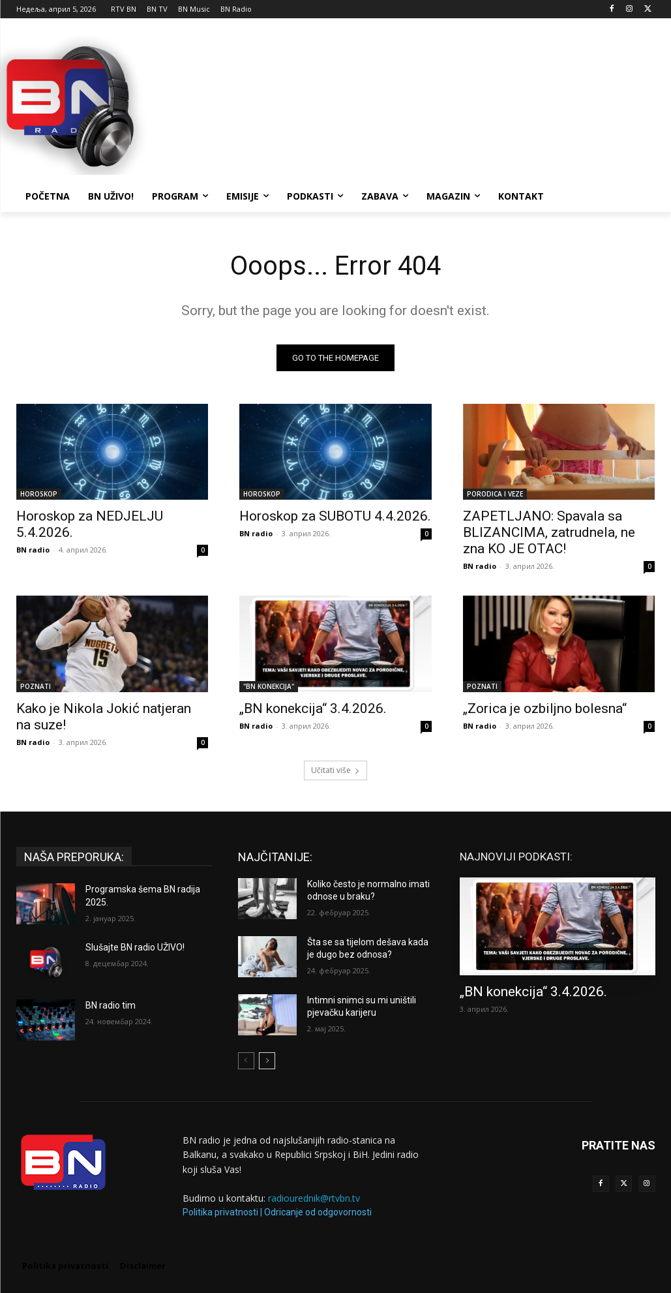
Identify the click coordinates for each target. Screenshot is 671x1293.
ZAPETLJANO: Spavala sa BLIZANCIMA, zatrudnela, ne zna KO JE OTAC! (549, 532)
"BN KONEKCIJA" (268, 685)
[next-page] (267, 1060)
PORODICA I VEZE (495, 493)
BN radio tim (110, 1005)
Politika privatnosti (220, 1212)
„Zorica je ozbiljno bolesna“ (545, 708)
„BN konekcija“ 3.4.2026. (313, 708)
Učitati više (335, 770)
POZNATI (35, 685)
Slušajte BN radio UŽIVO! (135, 947)
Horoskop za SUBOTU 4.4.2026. (335, 516)
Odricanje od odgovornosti (318, 1212)
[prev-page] (246, 1060)
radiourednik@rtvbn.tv (314, 1198)
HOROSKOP (38, 493)
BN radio (33, 550)
